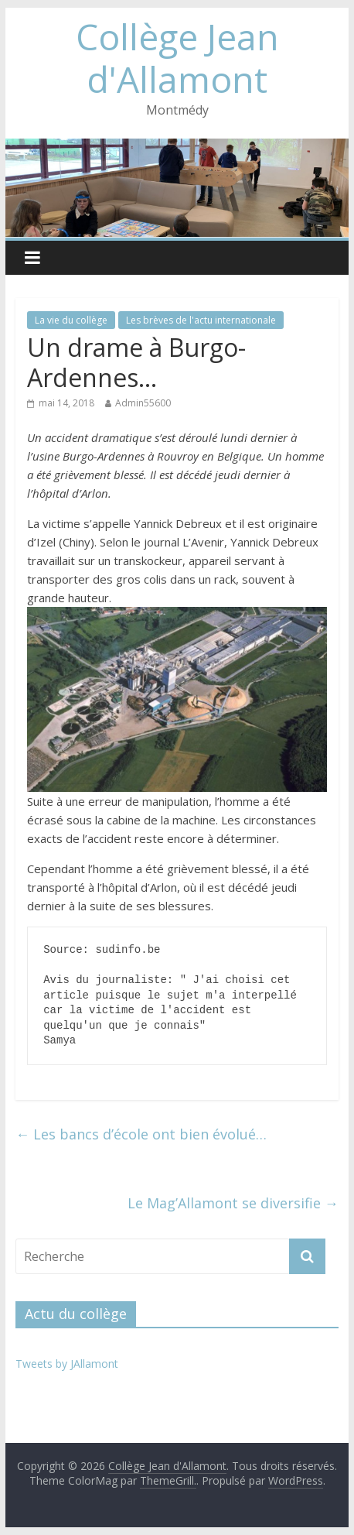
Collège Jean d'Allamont (177, 57)
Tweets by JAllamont (66, 1363)
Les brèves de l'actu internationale (201, 320)
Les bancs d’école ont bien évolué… (141, 1134)
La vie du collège (71, 320)
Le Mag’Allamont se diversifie (233, 1203)
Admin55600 (143, 402)
